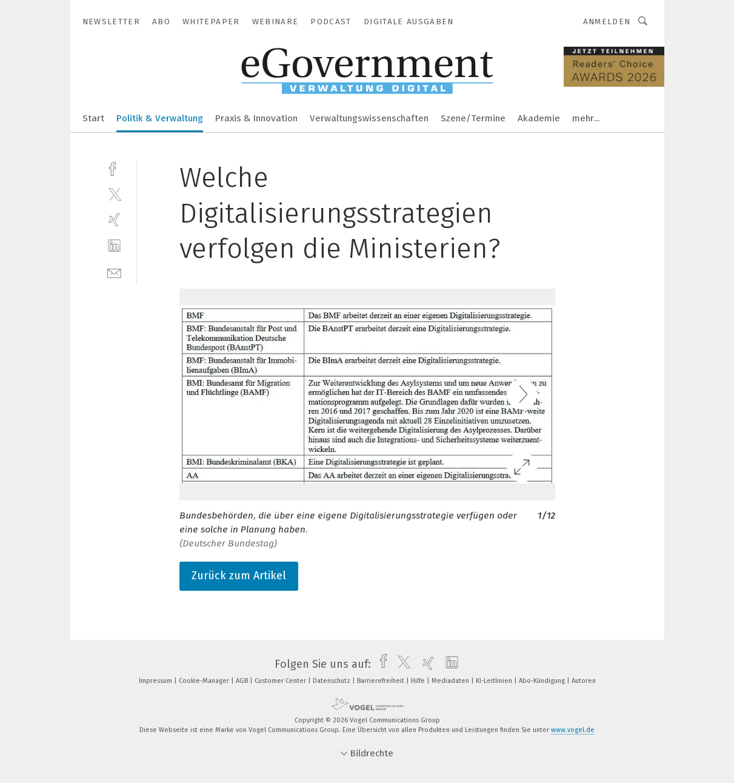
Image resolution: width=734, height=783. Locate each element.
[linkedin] (114, 246)
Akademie (539, 118)
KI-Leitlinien (495, 681)
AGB (243, 681)
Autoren (584, 681)
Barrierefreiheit (381, 681)
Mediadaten (451, 681)
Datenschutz (332, 681)
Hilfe (419, 681)
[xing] (114, 219)
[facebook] (114, 167)
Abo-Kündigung (543, 681)
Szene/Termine (473, 118)
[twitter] (114, 193)
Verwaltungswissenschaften (369, 118)
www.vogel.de (573, 730)
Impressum (156, 681)
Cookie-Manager (205, 681)
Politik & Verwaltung (159, 118)
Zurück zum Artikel (239, 575)
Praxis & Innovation (256, 118)
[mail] (114, 272)
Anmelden (607, 21)
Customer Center (281, 681)
